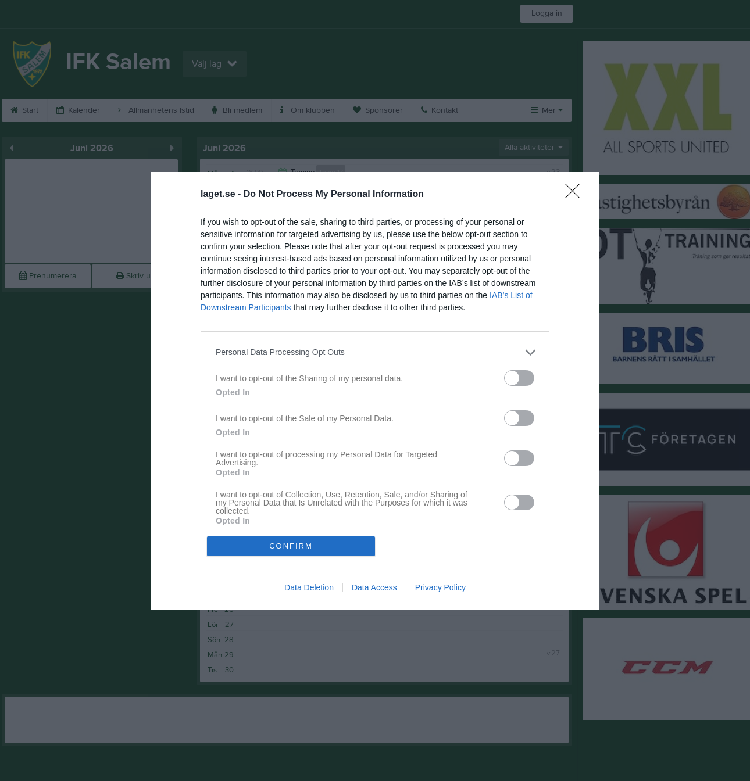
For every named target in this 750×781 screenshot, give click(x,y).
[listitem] (375, 352)
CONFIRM (291, 545)
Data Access (374, 587)
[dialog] (375, 391)
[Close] (576, 195)
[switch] (519, 378)
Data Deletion (309, 587)
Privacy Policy (440, 587)
